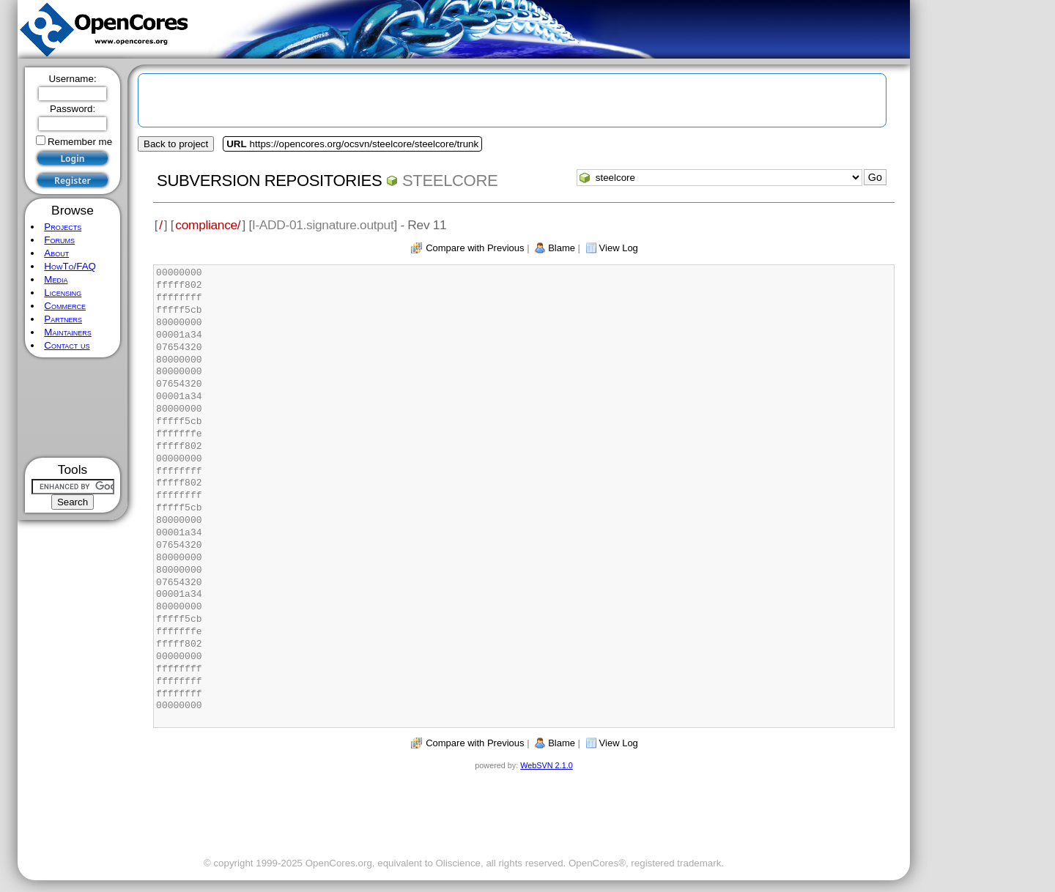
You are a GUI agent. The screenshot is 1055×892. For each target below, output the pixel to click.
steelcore (449, 180)
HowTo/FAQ (70, 266)
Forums (59, 239)
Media (55, 279)
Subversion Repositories (269, 180)
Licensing (62, 292)
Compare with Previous (475, 247)
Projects (62, 226)
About (56, 253)
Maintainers (67, 332)
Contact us (66, 345)
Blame (561, 247)
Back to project (176, 143)
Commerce (65, 305)
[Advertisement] (73, 407)
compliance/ (207, 225)
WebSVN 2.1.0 (546, 765)
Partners (63, 318)
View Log (618, 247)
